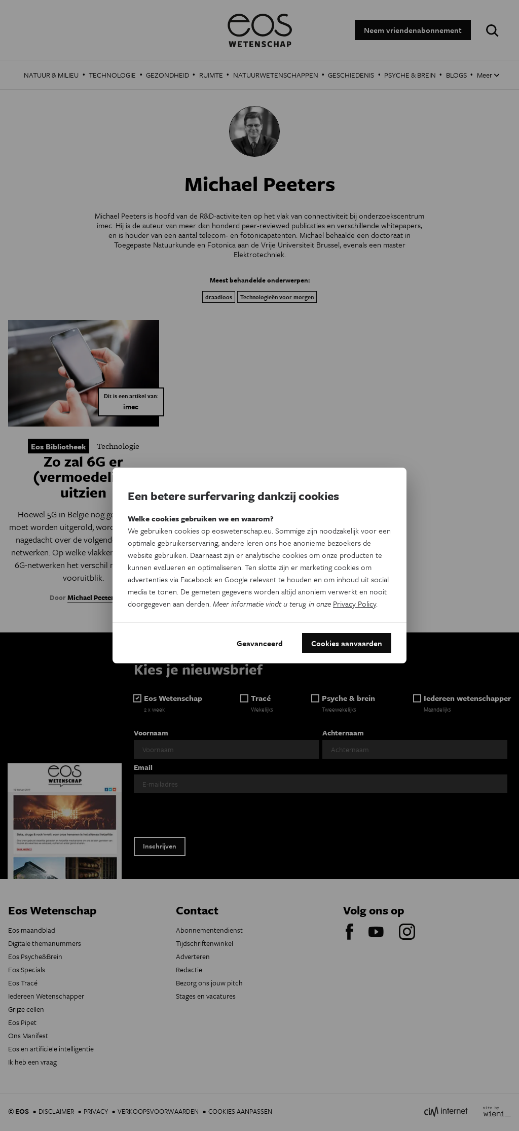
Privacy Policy (354, 603)
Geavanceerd (260, 643)
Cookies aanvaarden (346, 643)
